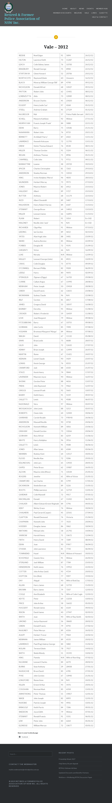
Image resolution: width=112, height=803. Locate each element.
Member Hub (102, 9)
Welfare (78, 13)
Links (94, 13)
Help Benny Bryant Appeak (68, 764)
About (73, 9)
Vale (87, 13)
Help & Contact (100, 17)
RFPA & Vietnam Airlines (68, 768)
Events (90, 9)
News (81, 9)
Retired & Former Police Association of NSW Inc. (22, 18)
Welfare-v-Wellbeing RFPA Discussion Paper (75, 777)
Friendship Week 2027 (67, 759)
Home (65, 9)
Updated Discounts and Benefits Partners (74, 773)
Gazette (103, 13)
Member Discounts (62, 13)
